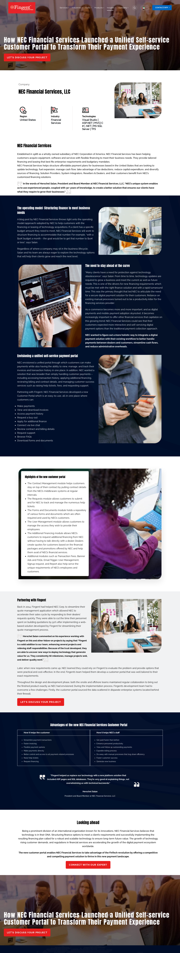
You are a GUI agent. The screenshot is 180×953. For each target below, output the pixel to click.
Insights (111, 8)
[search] (134, 7)
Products (99, 8)
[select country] (144, 7)
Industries (77, 8)
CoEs (89, 8)
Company (124, 8)
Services (64, 8)
